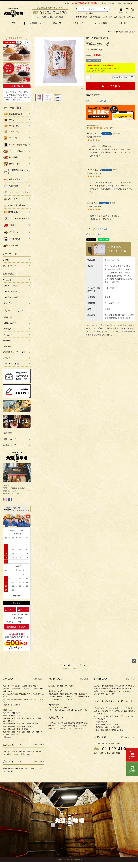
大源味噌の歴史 (9, 323)
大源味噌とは (35, 23)
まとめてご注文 (95, 17)
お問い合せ (131, 17)
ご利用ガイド (79, 23)
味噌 (91, 13)
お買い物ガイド (119, 17)
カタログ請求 (107, 17)
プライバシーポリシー (12, 364)
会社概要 (123, 23)
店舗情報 (7, 346)
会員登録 (121, 13)
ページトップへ (134, 661)
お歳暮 (6, 260)
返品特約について (93, 95)
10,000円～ (7, 303)
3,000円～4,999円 (10, 292)
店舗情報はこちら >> (11, 494)
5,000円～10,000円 (10, 297)
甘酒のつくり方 (9, 439)
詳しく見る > (39, 679)
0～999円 (7, 280)
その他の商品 (117, 32)
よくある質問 (101, 23)
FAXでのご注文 (81, 17)
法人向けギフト (9, 266)
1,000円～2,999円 (10, 286)
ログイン (127, 13)
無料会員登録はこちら (16, 627)
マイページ (24, 610)
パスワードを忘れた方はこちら (16, 614)
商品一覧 (57, 23)
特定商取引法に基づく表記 (14, 352)
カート (132, 13)
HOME (108, 32)
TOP (14, 23)
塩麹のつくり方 (9, 445)
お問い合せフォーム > (127, 737)
